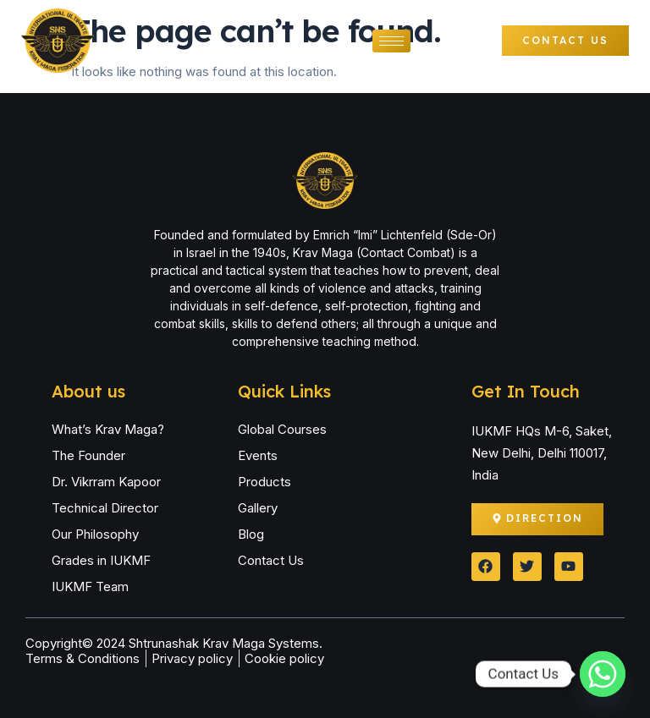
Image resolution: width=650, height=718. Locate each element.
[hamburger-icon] (391, 41)
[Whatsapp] (602, 674)
